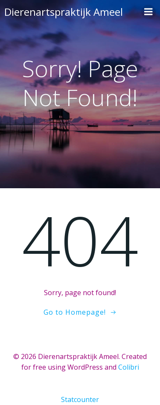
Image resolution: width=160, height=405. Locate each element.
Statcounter (80, 399)
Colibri (128, 367)
